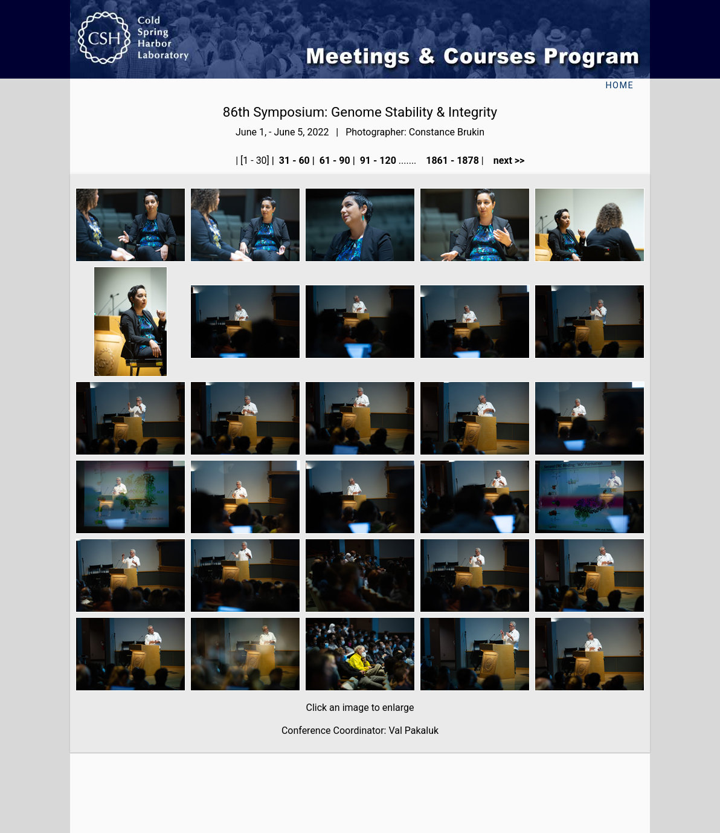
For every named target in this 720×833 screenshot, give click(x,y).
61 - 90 (333, 160)
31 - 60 (293, 160)
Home (619, 85)
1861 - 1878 (451, 160)
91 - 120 (377, 160)
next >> (505, 160)
